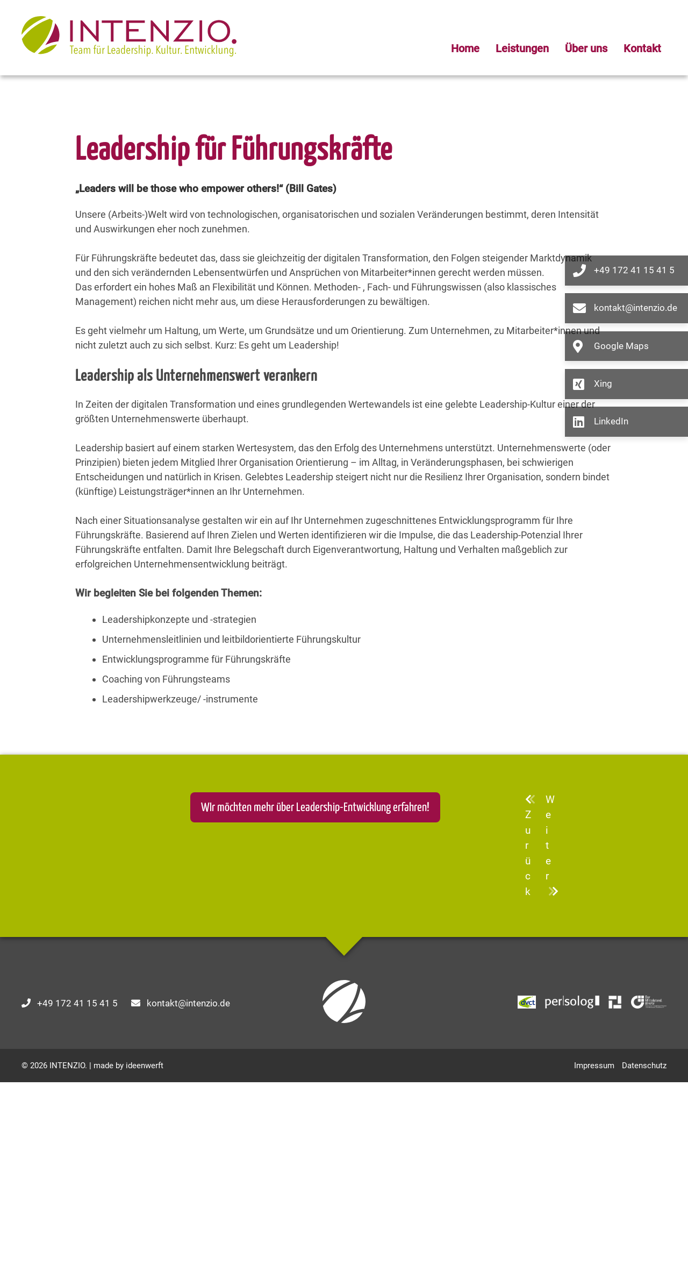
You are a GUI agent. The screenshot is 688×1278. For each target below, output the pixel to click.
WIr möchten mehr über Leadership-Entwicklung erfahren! (315, 1003)
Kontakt (642, 48)
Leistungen (522, 48)
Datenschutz (644, 1261)
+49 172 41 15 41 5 (77, 1199)
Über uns (586, 48)
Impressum (594, 1261)
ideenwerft (144, 1261)
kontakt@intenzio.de (188, 1199)
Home (465, 48)
